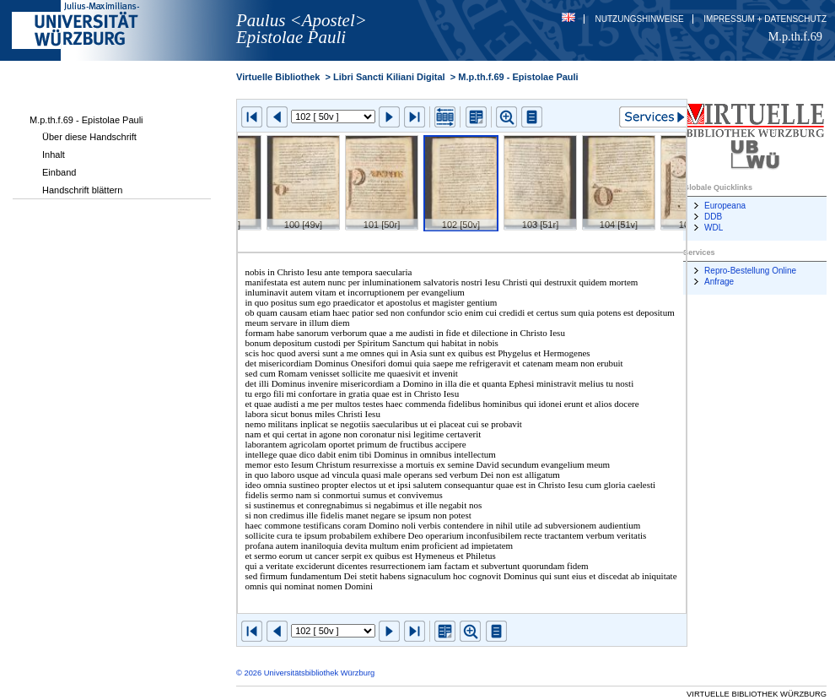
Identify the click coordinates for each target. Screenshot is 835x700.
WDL (713, 227)
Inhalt (53, 154)
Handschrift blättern (82, 190)
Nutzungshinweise (639, 19)
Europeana (725, 205)
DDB (713, 216)
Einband (59, 172)
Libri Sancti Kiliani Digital (389, 77)
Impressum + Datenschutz (765, 19)
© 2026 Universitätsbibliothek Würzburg (305, 673)
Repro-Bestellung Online (750, 270)
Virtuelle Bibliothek (278, 77)
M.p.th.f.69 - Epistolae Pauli (86, 120)
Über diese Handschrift (89, 137)
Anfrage (719, 281)
